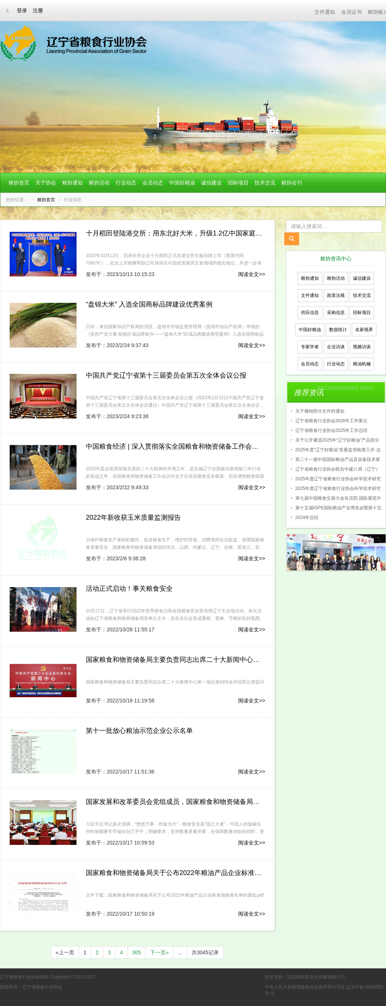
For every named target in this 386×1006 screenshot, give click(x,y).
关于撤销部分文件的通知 (319, 411)
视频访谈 (362, 346)
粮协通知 (72, 183)
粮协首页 (19, 183)
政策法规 (336, 295)
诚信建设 (211, 183)
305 (136, 952)
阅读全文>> (251, 274)
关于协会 (45, 183)
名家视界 (364, 329)
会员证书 (351, 12)
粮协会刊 (291, 183)
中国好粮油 (182, 183)
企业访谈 (336, 346)
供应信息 (310, 312)
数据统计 (338, 329)
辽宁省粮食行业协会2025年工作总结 (331, 430)
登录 (22, 10)
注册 (38, 10)
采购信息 (336, 312)
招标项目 (238, 183)
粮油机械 (362, 363)
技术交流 (264, 183)
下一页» (159, 952)
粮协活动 (99, 183)
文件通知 (324, 12)
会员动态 (152, 183)
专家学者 (310, 346)
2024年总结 (307, 517)
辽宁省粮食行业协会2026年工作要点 (331, 420)
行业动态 (126, 183)
